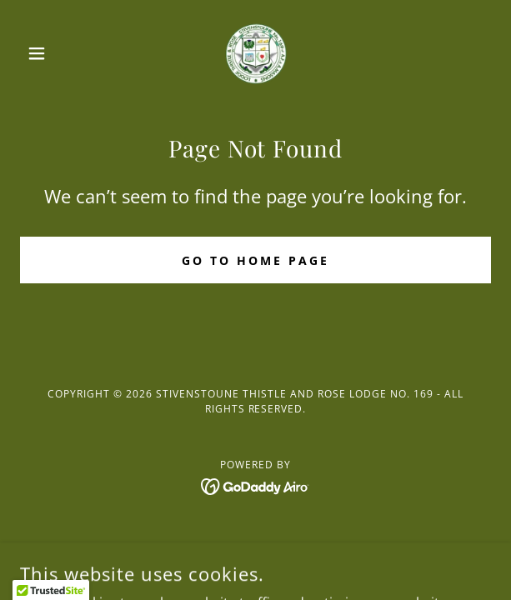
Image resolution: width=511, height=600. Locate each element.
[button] (55, 53)
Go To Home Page (255, 260)
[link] (256, 53)
